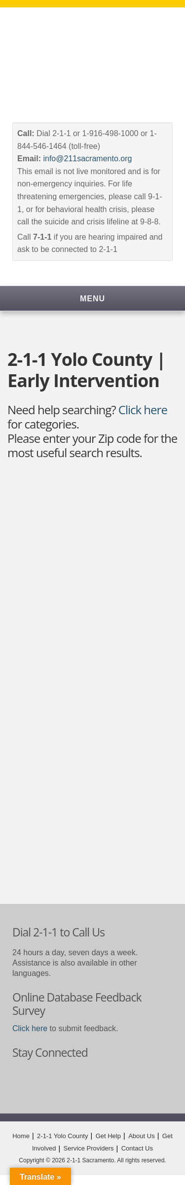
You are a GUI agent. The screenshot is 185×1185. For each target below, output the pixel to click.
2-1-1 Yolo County (62, 1136)
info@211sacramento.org (87, 158)
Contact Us (137, 1148)
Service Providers (89, 1148)
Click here (142, 409)
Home (21, 1136)
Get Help (108, 1136)
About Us (141, 1136)
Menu (92, 298)
